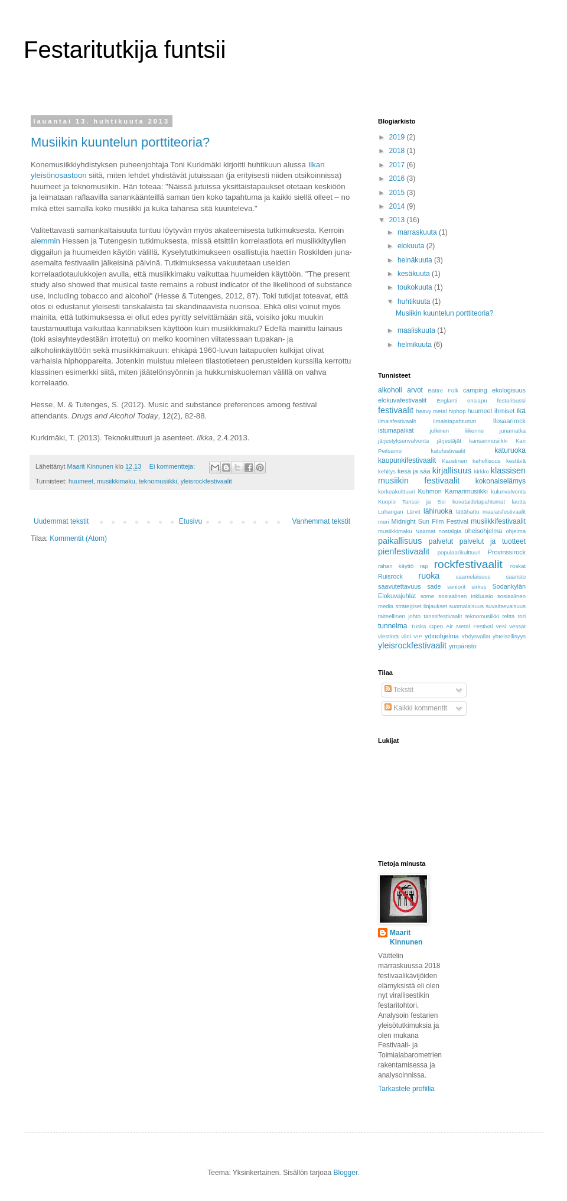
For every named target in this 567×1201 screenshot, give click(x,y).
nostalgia (450, 531)
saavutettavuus (399, 586)
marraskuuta (418, 232)
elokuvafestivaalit (402, 400)
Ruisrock (390, 576)
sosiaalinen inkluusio (465, 596)
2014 (398, 206)
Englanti (446, 400)
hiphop (457, 411)
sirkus (478, 586)
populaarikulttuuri (459, 552)
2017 (398, 165)
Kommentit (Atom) (78, 538)
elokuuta (411, 246)
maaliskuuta (417, 330)
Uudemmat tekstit (61, 521)
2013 (398, 220)
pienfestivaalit (403, 551)
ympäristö (463, 646)
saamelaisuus (473, 576)
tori (522, 616)
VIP (417, 636)
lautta (519, 501)
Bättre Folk (443, 390)
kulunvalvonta (508, 491)
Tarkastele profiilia (406, 1089)
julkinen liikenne (457, 430)
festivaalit (395, 410)
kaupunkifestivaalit (407, 460)
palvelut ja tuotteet (493, 541)
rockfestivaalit (468, 564)
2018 (398, 151)
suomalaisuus (466, 606)
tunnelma (392, 626)
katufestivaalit (448, 450)
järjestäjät (449, 440)
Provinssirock (507, 552)
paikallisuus (400, 541)
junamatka (513, 430)
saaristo (516, 576)
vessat (517, 626)
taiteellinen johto (399, 616)
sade (434, 586)
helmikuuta (415, 344)
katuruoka (510, 450)
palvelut (441, 541)
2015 (398, 193)
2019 (398, 137)
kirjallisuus (451, 470)
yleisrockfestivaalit (206, 481)
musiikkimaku (116, 481)
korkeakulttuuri (396, 491)
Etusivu (190, 521)
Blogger (346, 1172)
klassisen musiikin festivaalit (452, 476)
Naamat (425, 531)
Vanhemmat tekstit (321, 521)
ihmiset (504, 410)
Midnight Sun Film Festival (430, 521)
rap (424, 566)
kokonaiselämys (500, 481)
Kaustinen (454, 460)
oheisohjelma (484, 530)
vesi (501, 626)
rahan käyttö (395, 566)
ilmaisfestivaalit (397, 421)
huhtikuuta (414, 301)
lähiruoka (437, 511)
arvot (415, 390)
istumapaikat (396, 430)
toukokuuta (415, 287)
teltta (509, 616)
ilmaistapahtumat (454, 421)
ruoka (428, 575)
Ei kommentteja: (173, 466)
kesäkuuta (414, 274)
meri (383, 521)
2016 (398, 178)
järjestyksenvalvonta (403, 440)
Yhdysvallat (475, 636)
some (427, 596)
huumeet (81, 481)
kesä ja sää (413, 471)
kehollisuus (486, 460)
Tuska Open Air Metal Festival (452, 626)
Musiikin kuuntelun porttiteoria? (120, 142)
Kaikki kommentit (415, 708)
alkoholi (390, 390)
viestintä (388, 636)
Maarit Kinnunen (406, 938)
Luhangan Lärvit (399, 511)
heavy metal (431, 411)
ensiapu (477, 400)
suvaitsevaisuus (505, 606)
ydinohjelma (442, 636)
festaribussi (511, 400)
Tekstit (398, 690)
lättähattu (467, 511)
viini (406, 636)
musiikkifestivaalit (498, 521)
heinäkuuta (415, 260)
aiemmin (45, 240)
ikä (521, 411)
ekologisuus (509, 390)
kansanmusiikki (488, 440)
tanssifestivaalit (442, 616)
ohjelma (516, 531)
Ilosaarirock (509, 420)
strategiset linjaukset (421, 606)
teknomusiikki (158, 481)
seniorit (456, 586)
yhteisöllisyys (509, 636)
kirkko (481, 471)
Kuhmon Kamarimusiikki (453, 491)
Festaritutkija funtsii (125, 50)
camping (475, 390)
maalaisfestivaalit (504, 511)
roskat (518, 566)
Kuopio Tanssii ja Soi (412, 501)
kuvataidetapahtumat (478, 501)
